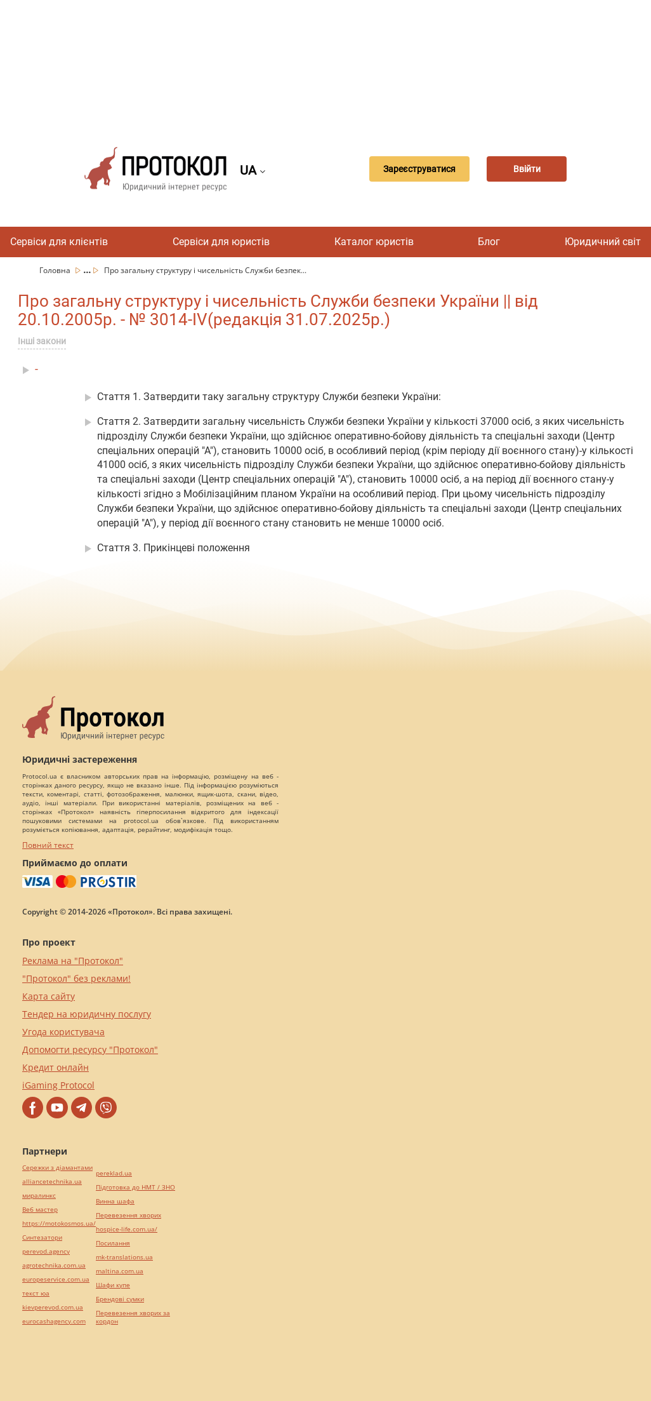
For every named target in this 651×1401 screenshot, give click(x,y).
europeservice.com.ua (55, 1279)
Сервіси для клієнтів (59, 242)
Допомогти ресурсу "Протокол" (90, 1049)
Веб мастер (40, 1209)
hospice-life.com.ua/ (126, 1229)
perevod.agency (46, 1251)
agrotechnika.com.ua (54, 1265)
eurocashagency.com (54, 1321)
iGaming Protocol (58, 1085)
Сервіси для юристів (221, 242)
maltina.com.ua (119, 1271)
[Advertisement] (331, 63)
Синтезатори (42, 1237)
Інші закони (42, 341)
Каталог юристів (374, 242)
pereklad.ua (114, 1173)
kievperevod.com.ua (52, 1307)
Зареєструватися (410, 169)
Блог (489, 242)
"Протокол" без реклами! (76, 978)
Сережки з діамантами (57, 1167)
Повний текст (48, 845)
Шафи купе (113, 1285)
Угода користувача (63, 1032)
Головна (55, 270)
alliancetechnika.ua (52, 1181)
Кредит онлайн (55, 1067)
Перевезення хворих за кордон (133, 1317)
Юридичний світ (603, 242)
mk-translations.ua (124, 1257)
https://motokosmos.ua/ (59, 1223)
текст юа (35, 1293)
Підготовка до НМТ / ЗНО (135, 1187)
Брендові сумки (120, 1299)
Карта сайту (48, 996)
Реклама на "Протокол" (72, 961)
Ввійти (527, 169)
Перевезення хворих (128, 1215)
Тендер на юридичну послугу (86, 1014)
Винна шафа (115, 1201)
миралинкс (39, 1195)
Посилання (113, 1243)
